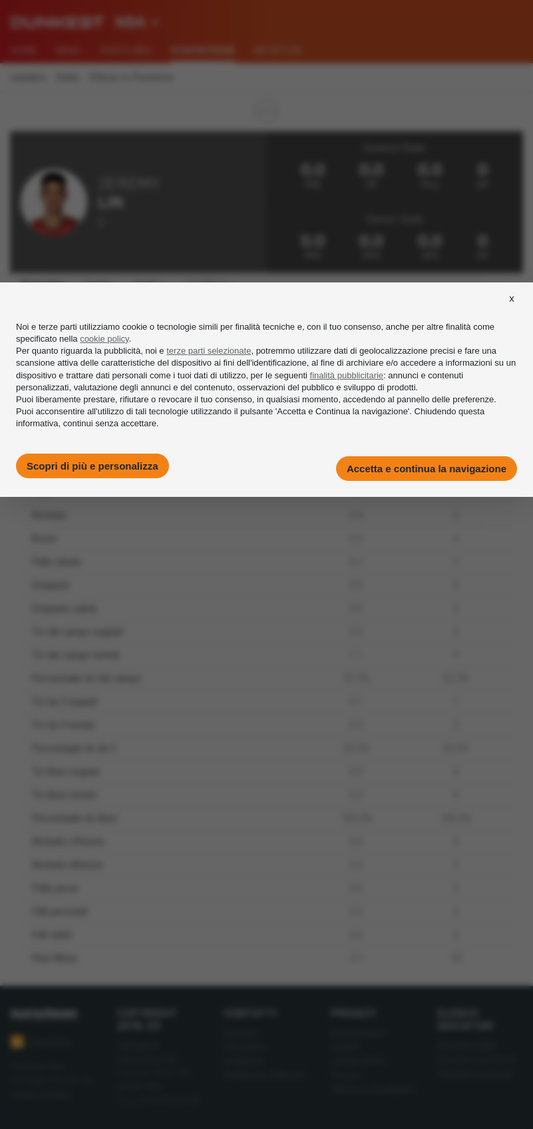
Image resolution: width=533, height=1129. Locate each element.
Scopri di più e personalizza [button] (92, 466)
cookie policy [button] (104, 339)
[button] (512, 310)
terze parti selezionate (208, 351)
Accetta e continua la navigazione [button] (426, 468)
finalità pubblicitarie (347, 375)
